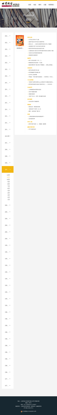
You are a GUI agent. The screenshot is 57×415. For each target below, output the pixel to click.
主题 (45, 4)
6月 (8, 188)
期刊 (40, 4)
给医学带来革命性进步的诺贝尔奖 (36, 48)
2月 (8, 197)
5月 (8, 190)
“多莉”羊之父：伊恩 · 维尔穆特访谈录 (37, 96)
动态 (34, 4)
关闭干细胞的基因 (33, 91)
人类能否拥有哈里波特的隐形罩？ (36, 116)
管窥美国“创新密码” (33, 55)
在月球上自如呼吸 (33, 74)
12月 (8, 175)
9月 (8, 182)
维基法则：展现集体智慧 (34, 106)
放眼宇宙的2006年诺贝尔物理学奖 (36, 41)
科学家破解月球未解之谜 (34, 72)
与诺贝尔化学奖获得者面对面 (35, 53)
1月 (8, 199)
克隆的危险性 (32, 94)
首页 (29, 4)
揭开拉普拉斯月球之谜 (34, 70)
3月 (8, 195)
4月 (8, 193)
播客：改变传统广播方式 (34, 111)
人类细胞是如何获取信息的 (35, 89)
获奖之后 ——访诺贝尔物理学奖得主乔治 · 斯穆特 (40, 44)
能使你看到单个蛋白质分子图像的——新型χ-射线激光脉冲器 (42, 64)
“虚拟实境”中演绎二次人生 (35, 109)
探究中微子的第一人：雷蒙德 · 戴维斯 (37, 124)
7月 (8, 186)
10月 (8, 179)
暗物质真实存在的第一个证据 (35, 62)
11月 (8, 177)
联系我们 (51, 4)
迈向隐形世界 (32, 118)
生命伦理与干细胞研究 (34, 101)
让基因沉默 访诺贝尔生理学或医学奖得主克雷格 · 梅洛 (41, 50)
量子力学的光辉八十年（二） (35, 60)
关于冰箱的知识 (32, 129)
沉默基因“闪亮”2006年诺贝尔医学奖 (37, 46)
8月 (8, 184)
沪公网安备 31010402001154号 (28, 411)
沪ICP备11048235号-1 (28, 408)
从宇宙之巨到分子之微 (34, 39)
